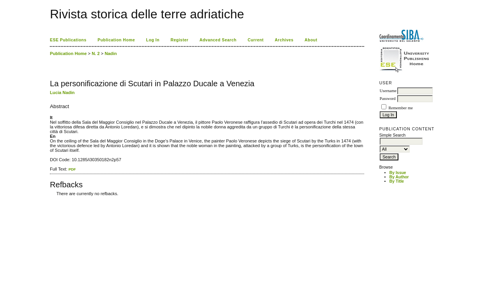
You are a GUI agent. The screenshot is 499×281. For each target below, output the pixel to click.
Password (388, 98)
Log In (152, 40)
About (310, 40)
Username (388, 91)
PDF (72, 169)
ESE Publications (68, 40)
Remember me (400, 108)
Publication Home (116, 40)
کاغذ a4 (50, 199)
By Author (399, 177)
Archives (284, 40)
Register (180, 40)
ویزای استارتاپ (52, 199)
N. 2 (96, 53)
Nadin (111, 53)
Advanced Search (218, 40)
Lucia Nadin (62, 92)
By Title (396, 181)
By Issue (397, 173)
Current (256, 40)
